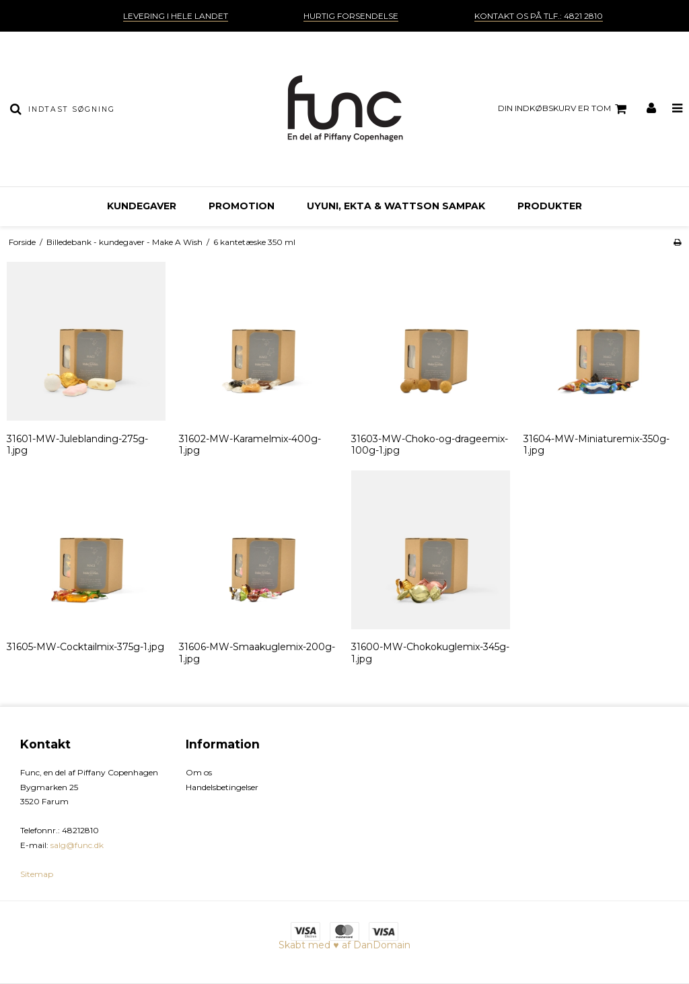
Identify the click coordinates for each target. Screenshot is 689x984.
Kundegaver (141, 206)
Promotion (242, 206)
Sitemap (36, 874)
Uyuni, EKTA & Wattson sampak (396, 206)
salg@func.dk (77, 845)
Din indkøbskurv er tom (564, 109)
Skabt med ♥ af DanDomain (344, 945)
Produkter (549, 206)
